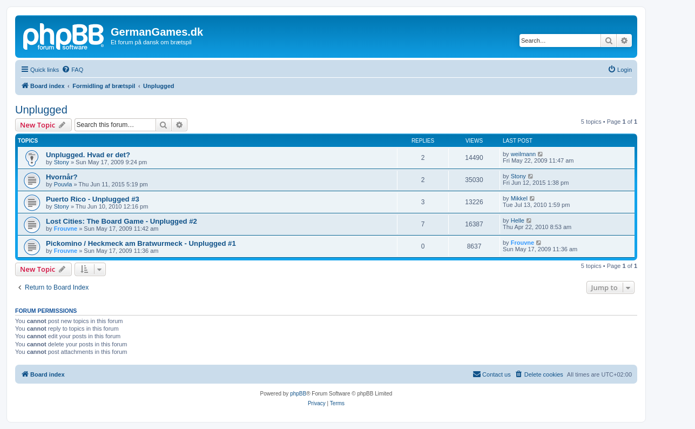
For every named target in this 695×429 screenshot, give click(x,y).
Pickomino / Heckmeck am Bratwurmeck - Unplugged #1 (141, 243)
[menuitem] (72, 69)
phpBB (298, 394)
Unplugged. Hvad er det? (88, 155)
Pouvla (63, 184)
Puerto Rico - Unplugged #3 (92, 199)
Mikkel (519, 198)
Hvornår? (62, 177)
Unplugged (41, 110)
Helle (517, 220)
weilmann (523, 154)
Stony (61, 162)
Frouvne (65, 228)
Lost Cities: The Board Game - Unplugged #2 (121, 221)
